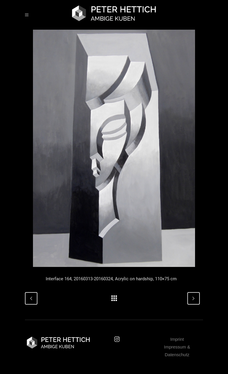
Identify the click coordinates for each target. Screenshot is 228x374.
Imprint (177, 339)
